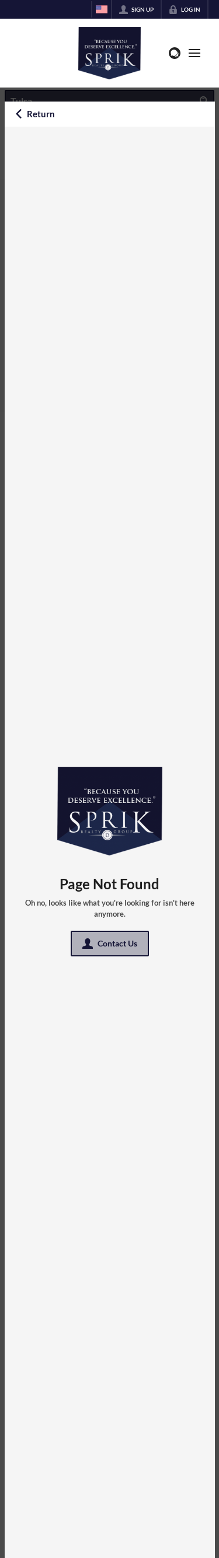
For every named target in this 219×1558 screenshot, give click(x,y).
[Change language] (101, 9)
